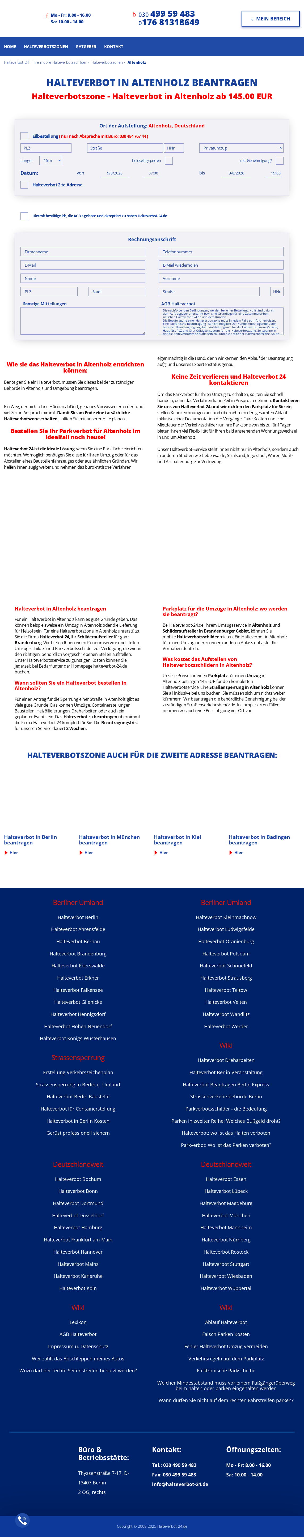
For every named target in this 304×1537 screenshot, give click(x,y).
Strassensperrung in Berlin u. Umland (78, 1084)
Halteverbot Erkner (78, 978)
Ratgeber (86, 46)
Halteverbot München (226, 1215)
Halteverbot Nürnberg (226, 1239)
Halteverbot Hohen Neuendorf (78, 1026)
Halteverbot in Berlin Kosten (78, 1121)
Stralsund (236, 455)
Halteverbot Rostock (226, 1252)
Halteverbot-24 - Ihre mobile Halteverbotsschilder (45, 62)
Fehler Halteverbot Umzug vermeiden (226, 1346)
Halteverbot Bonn (78, 1191)
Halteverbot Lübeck (226, 1191)
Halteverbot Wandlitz (226, 1014)
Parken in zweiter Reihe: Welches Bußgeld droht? (226, 1121)
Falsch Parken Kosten (226, 1334)
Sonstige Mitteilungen (45, 303)
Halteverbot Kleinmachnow (226, 917)
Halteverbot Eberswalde (78, 965)
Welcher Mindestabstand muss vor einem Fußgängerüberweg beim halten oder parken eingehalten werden (226, 1385)
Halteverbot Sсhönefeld (226, 965)
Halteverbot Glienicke (78, 1002)
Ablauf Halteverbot (226, 1322)
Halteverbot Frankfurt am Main (78, 1239)
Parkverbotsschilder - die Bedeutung (226, 1108)
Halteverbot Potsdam (226, 953)
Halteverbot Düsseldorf (78, 1215)
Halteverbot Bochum (78, 1179)
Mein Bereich (270, 18)
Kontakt (113, 46)
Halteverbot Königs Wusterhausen (78, 1038)
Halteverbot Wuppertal (226, 1288)
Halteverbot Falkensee (78, 990)
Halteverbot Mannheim (226, 1227)
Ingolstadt (256, 455)
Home (10, 46)
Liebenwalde (213, 455)
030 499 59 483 (179, 1465)
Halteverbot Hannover (78, 1252)
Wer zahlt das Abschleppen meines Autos (78, 1358)
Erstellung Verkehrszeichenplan (78, 1072)
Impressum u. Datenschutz (78, 1346)
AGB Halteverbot (178, 303)
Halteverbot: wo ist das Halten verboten (226, 1133)
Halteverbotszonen (46, 46)
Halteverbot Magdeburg (226, 1203)
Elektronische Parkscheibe (226, 1370)
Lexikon (78, 1322)
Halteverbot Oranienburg (226, 941)
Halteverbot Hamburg (78, 1227)
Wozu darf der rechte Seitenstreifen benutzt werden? (78, 1370)
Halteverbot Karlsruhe (78, 1276)
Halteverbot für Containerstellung (78, 1108)
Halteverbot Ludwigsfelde (226, 929)
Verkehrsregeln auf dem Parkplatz (226, 1358)
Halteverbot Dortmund (78, 1203)
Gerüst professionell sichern (78, 1133)
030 (166, 14)
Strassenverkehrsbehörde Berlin (226, 1096)
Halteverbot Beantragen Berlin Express (226, 1084)
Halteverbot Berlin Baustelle (78, 1096)
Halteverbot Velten (226, 1002)
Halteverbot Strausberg (226, 978)
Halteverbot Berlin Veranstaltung (226, 1072)
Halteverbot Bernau (78, 941)
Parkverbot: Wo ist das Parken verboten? (226, 1145)
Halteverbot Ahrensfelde (78, 929)
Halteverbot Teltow (226, 990)
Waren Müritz (281, 455)
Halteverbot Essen (226, 1179)
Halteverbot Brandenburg (78, 953)
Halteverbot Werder (226, 1026)
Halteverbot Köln (78, 1288)
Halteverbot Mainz (78, 1264)
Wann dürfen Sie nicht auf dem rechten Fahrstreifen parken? (226, 1400)
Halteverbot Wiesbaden (226, 1276)
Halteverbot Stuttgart (226, 1264)
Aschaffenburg (179, 461)
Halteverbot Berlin (78, 917)
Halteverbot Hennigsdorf (77, 1014)
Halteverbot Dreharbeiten (226, 1060)
